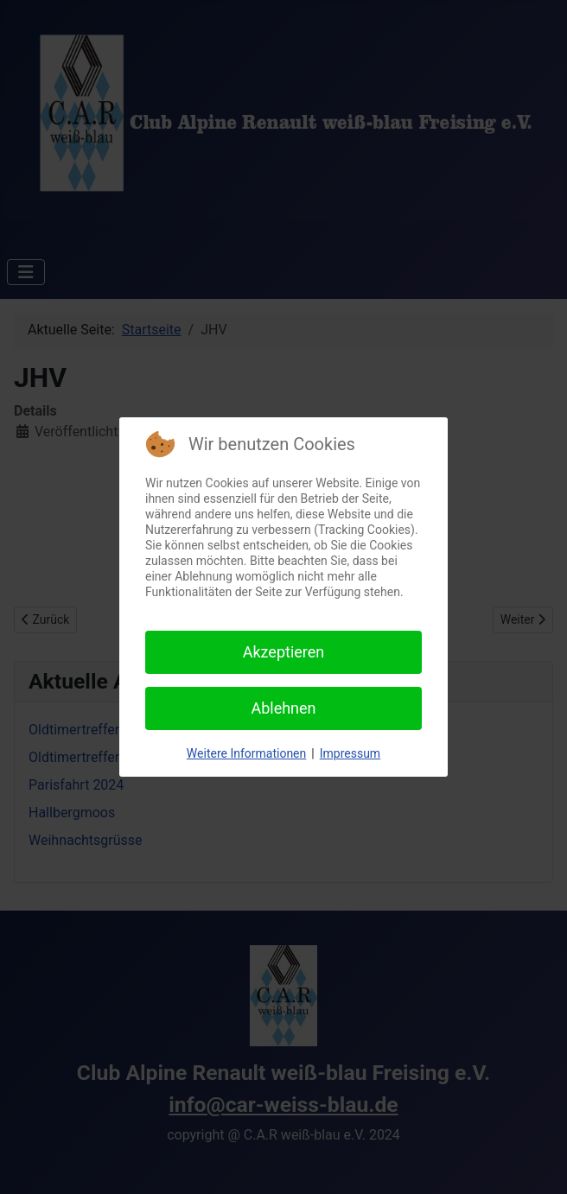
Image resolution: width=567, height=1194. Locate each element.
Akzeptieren (284, 652)
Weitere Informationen (246, 753)
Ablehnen (283, 708)
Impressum (350, 753)
